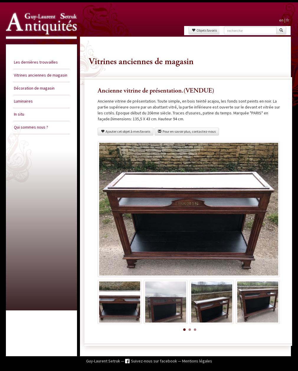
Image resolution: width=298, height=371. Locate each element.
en (281, 20)
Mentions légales (197, 361)
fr (287, 20)
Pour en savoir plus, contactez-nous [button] (187, 131)
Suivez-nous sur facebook (154, 361)
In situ (19, 114)
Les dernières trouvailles (36, 62)
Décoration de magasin (34, 88)
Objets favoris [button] (204, 30)
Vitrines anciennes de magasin (40, 75)
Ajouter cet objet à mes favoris (125, 131)
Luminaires (23, 101)
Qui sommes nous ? (31, 127)
